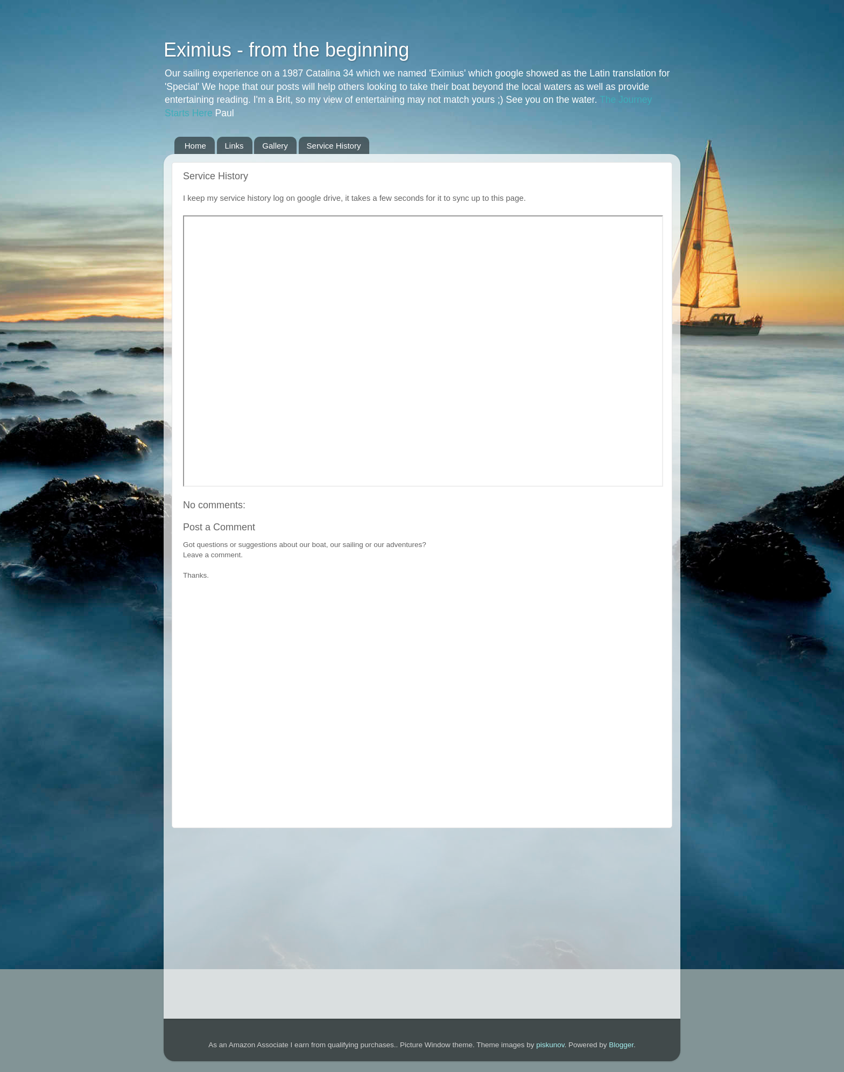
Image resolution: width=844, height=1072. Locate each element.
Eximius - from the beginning (286, 50)
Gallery (275, 145)
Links (234, 145)
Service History (334, 145)
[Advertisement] (422, 918)
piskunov (550, 1045)
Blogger (621, 1045)
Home (195, 145)
